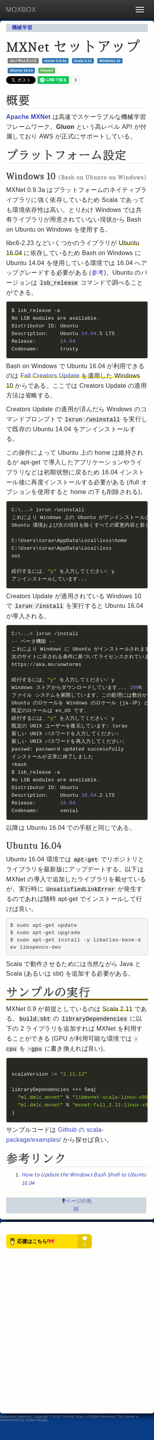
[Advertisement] (77, 1347)
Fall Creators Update (49, 378)
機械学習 (22, 27)
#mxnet (46, 70)
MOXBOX (21, 9)
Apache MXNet (28, 116)
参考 (98, 272)
